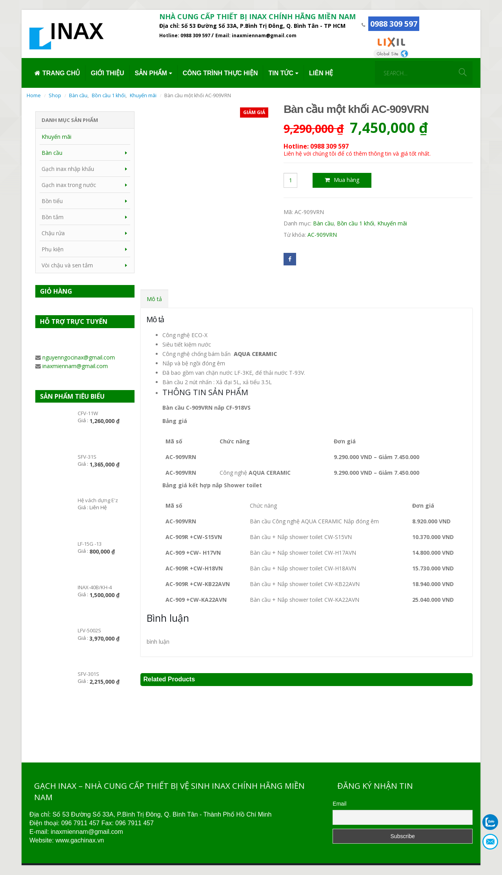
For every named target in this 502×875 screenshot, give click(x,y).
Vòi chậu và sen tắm (67, 265)
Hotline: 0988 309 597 (185, 35)
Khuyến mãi (392, 223)
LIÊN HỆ (321, 73)
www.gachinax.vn (79, 840)
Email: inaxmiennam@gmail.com (255, 35)
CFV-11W (88, 413)
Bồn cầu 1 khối (355, 223)
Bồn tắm (53, 217)
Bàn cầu (323, 223)
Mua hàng (346, 179)
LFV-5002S (89, 630)
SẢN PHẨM (151, 73)
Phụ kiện (53, 249)
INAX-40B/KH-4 (95, 587)
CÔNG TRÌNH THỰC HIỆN (220, 73)
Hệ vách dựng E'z (98, 500)
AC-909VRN (322, 234)
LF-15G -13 (90, 543)
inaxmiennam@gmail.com (75, 366)
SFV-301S (88, 673)
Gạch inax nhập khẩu (68, 168)
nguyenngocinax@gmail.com (78, 357)
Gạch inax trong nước (69, 185)
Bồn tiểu (52, 201)
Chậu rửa (53, 233)
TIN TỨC (280, 73)
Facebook (290, 259)
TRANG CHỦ (57, 73)
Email (339, 804)
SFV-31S (87, 456)
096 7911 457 (80, 823)
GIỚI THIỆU (107, 73)
